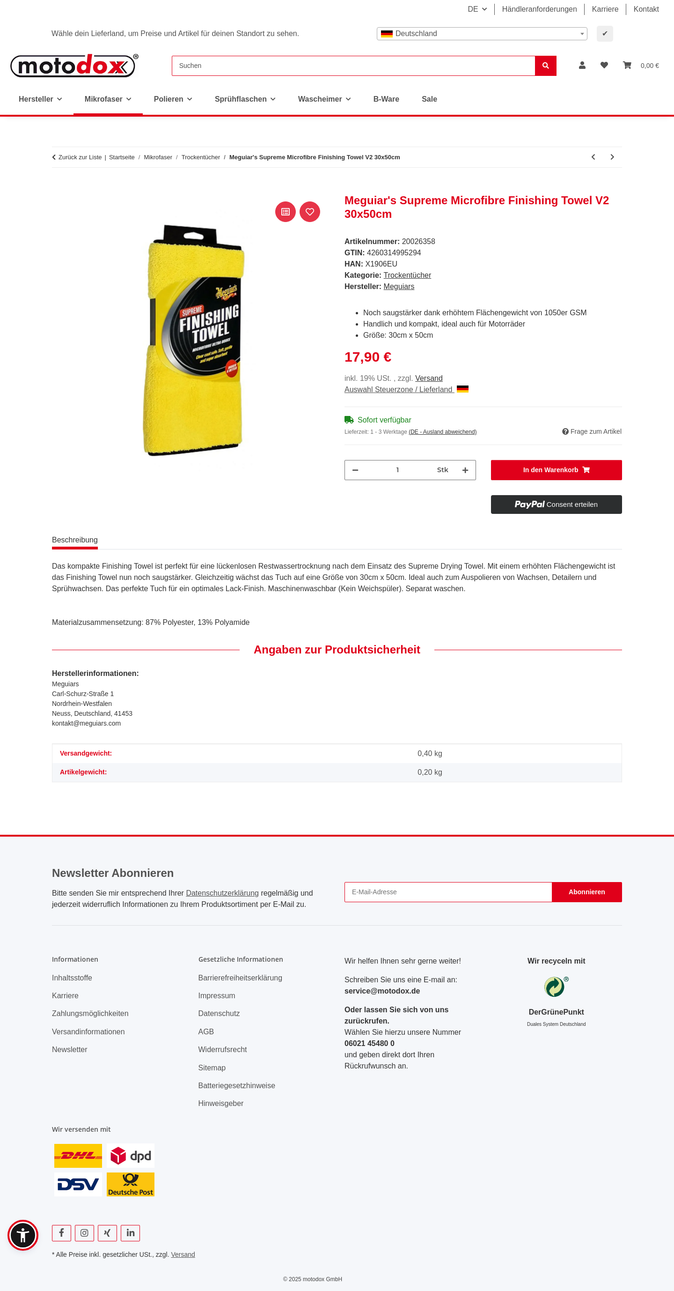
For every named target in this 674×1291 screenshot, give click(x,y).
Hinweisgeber (221, 1103)
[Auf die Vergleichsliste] (285, 211)
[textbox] (482, 34)
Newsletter (70, 1050)
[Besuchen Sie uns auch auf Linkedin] (130, 1233)
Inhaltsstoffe (72, 978)
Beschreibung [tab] (75, 540)
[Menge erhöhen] (465, 470)
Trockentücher (408, 275)
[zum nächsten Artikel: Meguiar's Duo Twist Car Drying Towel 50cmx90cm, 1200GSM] (612, 157)
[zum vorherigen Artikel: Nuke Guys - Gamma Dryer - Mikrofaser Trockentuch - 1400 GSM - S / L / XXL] (593, 157)
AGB (206, 1032)
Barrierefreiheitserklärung (240, 978)
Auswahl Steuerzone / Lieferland (406, 389)
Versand (429, 378)
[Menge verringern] (355, 470)
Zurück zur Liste (80, 157)
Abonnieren (587, 892)
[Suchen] (353, 66)
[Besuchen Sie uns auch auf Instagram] (84, 1233)
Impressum (216, 996)
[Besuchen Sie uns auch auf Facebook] (61, 1233)
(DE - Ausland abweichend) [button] (442, 432)
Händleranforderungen (539, 9)
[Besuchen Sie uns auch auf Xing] (107, 1233)
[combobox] (482, 33)
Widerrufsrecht (222, 1050)
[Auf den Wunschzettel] (310, 211)
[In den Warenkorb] (59, 189)
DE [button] (473, 9)
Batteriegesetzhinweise (237, 1086)
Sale (429, 99)
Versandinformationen (88, 1032)
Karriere (605, 9)
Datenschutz (219, 1013)
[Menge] (398, 470)
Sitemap (212, 1068)
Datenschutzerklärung (222, 893)
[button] (582, 65)
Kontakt (646, 9)
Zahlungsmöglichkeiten (90, 1013)
